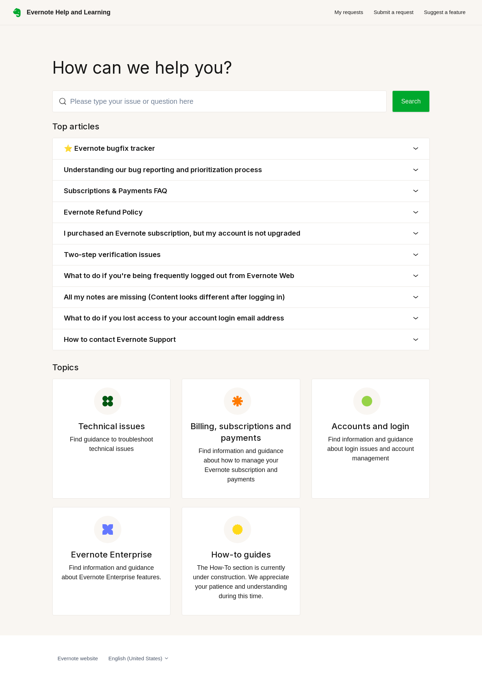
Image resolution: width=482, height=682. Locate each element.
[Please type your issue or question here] (218, 101)
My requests (348, 12)
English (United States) (138, 658)
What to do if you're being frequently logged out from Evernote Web (241, 275)
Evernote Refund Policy (241, 212)
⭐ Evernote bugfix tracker (241, 148)
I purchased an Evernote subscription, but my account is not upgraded (241, 233)
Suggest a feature (445, 12)
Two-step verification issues (241, 254)
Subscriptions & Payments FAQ (241, 191)
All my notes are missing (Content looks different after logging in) (241, 297)
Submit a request (393, 12)
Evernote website (78, 658)
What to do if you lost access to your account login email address (241, 318)
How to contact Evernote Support (241, 339)
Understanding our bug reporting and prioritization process (241, 170)
